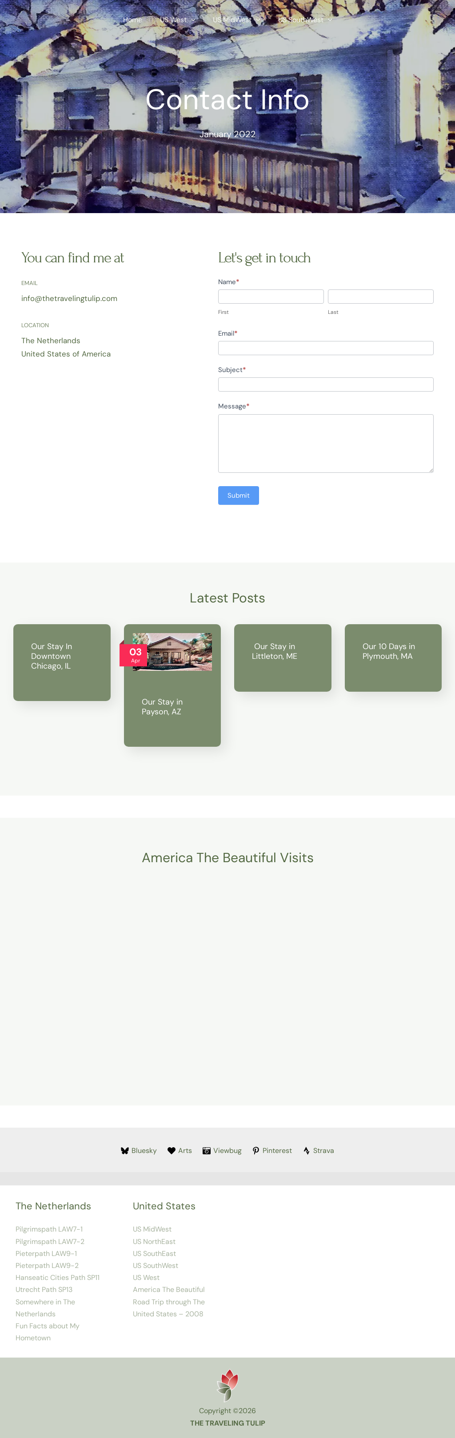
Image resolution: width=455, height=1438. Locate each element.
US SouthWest (300, 20)
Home (138, 19)
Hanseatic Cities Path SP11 (58, 1277)
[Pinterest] (272, 1151)
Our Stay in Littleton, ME (274, 651)
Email (228, 333)
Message (234, 406)
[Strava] (319, 1151)
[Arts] (179, 1151)
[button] (192, 20)
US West (179, 20)
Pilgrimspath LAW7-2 (50, 1241)
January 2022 (228, 134)
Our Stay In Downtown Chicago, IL (51, 656)
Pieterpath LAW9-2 (47, 1265)
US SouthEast (154, 1253)
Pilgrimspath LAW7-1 (49, 1229)
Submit (239, 495)
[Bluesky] (138, 1151)
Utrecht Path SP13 (44, 1289)
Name (228, 281)
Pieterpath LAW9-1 (46, 1253)
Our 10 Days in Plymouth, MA (389, 651)
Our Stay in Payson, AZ (162, 707)
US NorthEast (154, 1241)
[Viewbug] (222, 1151)
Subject (232, 369)
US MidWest (235, 20)
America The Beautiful (169, 1289)
